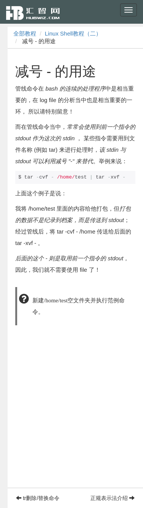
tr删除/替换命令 (37, 498)
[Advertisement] (71, 416)
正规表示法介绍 (112, 498)
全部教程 (24, 33)
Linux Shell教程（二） (73, 33)
